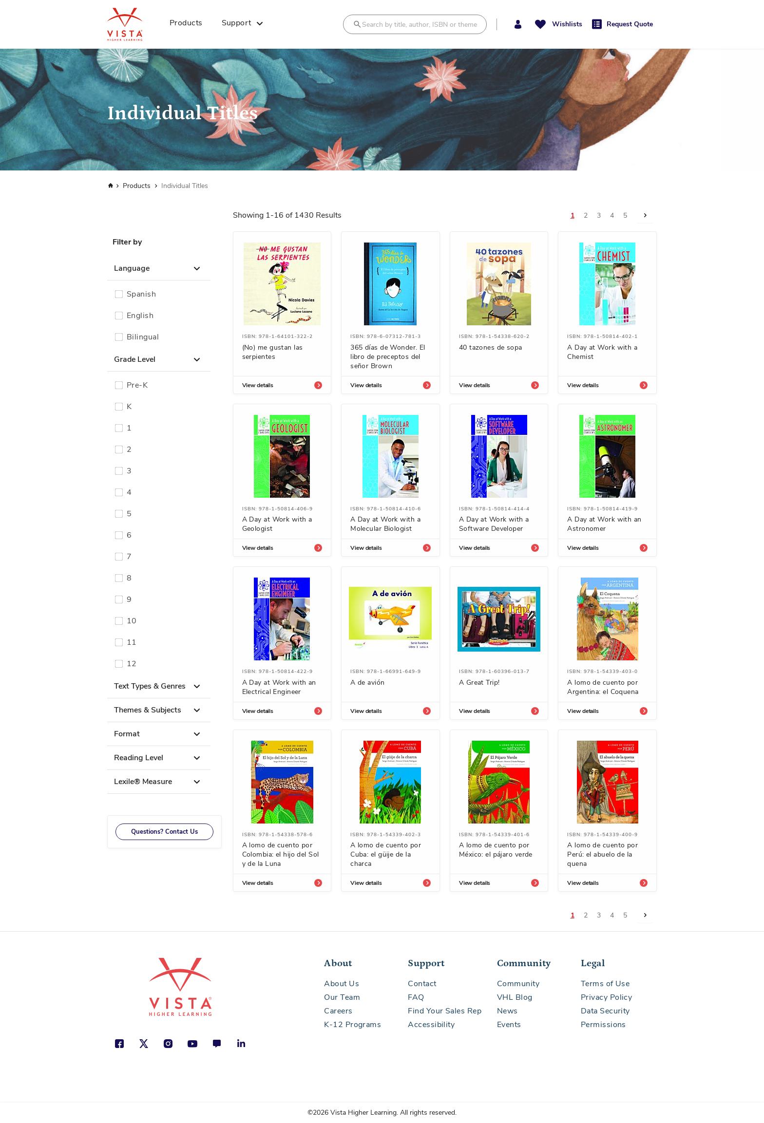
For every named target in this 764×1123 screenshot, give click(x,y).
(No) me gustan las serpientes (272, 352)
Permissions (603, 1024)
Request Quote (630, 24)
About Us (341, 983)
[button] (518, 25)
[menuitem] (190, 24)
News (507, 1011)
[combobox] (415, 24)
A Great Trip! (479, 682)
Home (109, 185)
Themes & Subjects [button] (147, 710)
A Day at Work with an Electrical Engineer (279, 687)
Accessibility (431, 1024)
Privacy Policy (606, 997)
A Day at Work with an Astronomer (604, 524)
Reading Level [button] (138, 757)
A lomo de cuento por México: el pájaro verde (496, 850)
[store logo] (135, 24)
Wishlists (567, 24)
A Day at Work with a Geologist (277, 524)
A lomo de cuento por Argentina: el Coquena (602, 687)
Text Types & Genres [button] (150, 686)
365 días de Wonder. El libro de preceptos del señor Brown (387, 357)
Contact (422, 983)
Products (137, 185)
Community (518, 983)
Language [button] (132, 268)
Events (509, 1024)
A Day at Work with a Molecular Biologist (385, 524)
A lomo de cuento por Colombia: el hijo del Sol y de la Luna (280, 854)
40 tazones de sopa (490, 347)
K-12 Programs (352, 1024)
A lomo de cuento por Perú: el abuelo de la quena (602, 854)
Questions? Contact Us (164, 831)
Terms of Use (605, 983)
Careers (338, 1011)
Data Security (605, 1011)
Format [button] (127, 734)
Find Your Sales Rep (444, 1011)
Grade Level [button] (134, 359)
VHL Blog (515, 997)
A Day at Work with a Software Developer (494, 524)
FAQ (416, 997)
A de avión (367, 682)
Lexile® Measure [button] (143, 781)
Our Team (342, 997)
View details (258, 385)
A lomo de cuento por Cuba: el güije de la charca (385, 854)
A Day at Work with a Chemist (602, 352)
